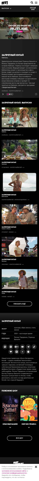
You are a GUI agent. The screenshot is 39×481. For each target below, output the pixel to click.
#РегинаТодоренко (20, 199)
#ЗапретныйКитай (15, 91)
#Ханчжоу (5, 264)
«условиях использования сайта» (14, 471)
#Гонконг (5, 232)
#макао (11, 232)
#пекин (4, 296)
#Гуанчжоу (5, 167)
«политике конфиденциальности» (14, 473)
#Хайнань (5, 91)
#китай (9, 296)
